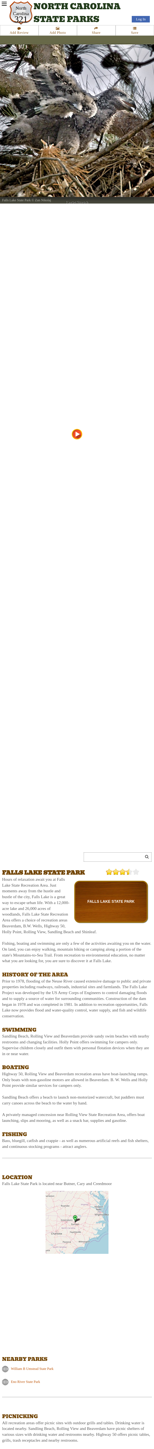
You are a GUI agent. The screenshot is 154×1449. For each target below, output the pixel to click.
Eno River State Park (25, 1382)
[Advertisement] (49, 841)
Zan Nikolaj (43, 200)
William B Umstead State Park (32, 1369)
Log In (141, 19)
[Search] (115, 857)
